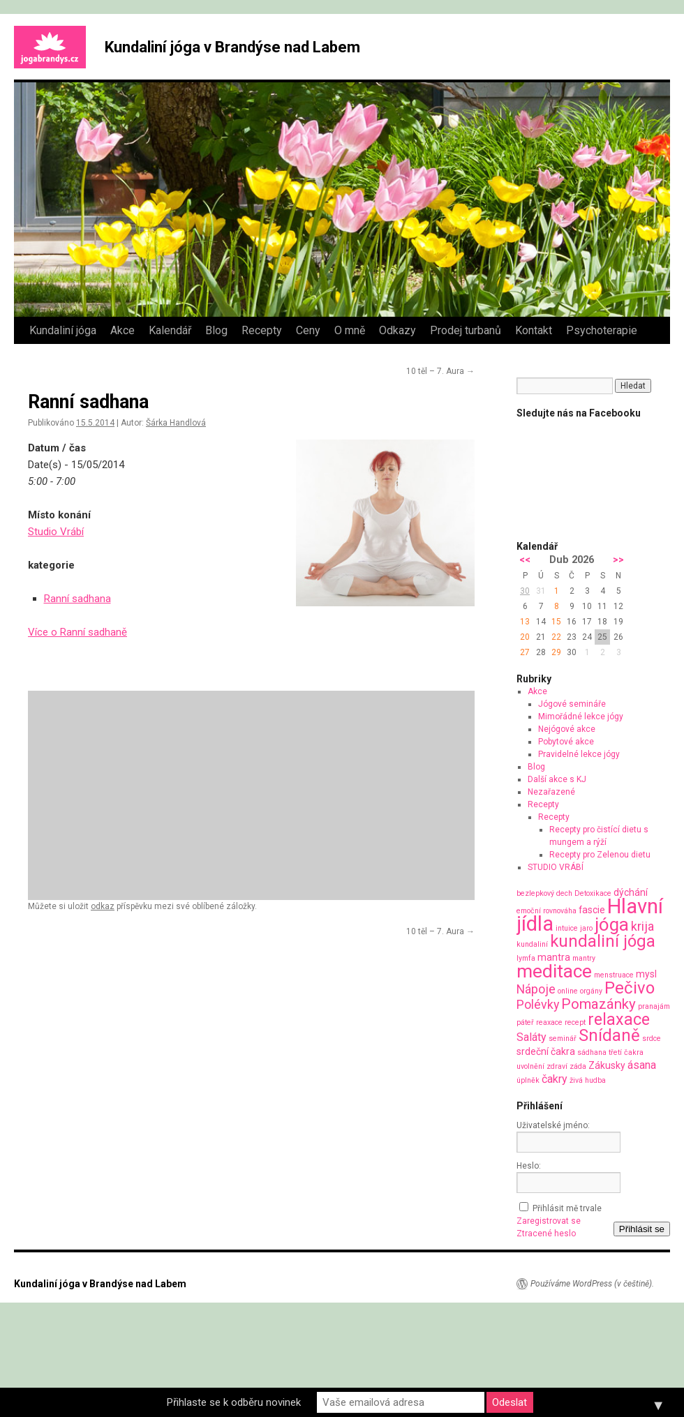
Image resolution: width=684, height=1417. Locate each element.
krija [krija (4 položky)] (642, 926)
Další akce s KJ (557, 779)
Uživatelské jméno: (553, 1125)
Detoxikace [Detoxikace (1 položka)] (592, 893)
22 (556, 637)
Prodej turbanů (465, 330)
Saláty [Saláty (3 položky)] (531, 1037)
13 (525, 622)
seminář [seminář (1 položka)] (563, 1038)
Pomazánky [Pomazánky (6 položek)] (598, 1004)
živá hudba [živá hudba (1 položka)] (588, 1080)
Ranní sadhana (77, 598)
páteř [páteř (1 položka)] (525, 1022)
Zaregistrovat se (548, 1221)
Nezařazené (551, 792)
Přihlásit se (641, 1229)
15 (556, 622)
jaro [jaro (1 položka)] (586, 928)
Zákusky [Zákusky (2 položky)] (606, 1065)
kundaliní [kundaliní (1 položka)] (532, 944)
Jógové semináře (572, 704)
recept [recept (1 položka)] (575, 1022)
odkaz (102, 906)
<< (524, 560)
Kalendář (170, 330)
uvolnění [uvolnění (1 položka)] (530, 1066)
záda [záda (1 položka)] (578, 1066)
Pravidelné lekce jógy (579, 754)
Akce (122, 330)
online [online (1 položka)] (568, 991)
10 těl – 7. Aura (440, 371)
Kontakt (533, 330)
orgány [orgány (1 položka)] (591, 991)
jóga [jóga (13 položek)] (612, 924)
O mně (349, 330)
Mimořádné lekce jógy (580, 716)
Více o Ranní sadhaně (77, 632)
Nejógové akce (566, 729)
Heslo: (528, 1166)
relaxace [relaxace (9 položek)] (619, 1019)
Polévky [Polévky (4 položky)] (537, 1004)
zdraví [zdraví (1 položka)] (557, 1066)
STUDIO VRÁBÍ (555, 867)
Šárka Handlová (176, 423)
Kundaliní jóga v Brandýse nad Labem (232, 47)
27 (525, 652)
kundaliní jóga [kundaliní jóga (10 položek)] (602, 941)
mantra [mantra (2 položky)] (553, 957)
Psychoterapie (601, 330)
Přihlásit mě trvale (567, 1208)
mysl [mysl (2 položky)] (646, 974)
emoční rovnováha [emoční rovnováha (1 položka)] (546, 910)
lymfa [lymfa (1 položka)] (525, 958)
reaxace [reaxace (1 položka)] (549, 1022)
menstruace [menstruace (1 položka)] (614, 975)
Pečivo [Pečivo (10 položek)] (629, 988)
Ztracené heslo (546, 1233)
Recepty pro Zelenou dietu (599, 855)
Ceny (308, 330)
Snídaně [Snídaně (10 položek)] (609, 1035)
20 (525, 637)
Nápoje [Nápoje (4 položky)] (536, 989)
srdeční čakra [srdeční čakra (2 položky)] (545, 1051)
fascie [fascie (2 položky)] (592, 909)
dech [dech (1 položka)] (564, 893)
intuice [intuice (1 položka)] (567, 928)
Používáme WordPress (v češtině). (592, 1284)
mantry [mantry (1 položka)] (583, 958)
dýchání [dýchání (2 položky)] (631, 892)
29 (556, 652)
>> (618, 560)
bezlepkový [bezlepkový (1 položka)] (535, 893)
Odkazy (397, 330)
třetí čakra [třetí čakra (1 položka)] (626, 1052)
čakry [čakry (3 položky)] (554, 1079)
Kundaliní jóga (62, 330)
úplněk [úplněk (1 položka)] (528, 1080)
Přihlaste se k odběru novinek (234, 1402)
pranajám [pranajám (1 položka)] (654, 1006)
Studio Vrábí (56, 531)
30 (525, 591)
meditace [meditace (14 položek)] (554, 971)
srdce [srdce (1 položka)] (651, 1038)
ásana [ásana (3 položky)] (641, 1065)
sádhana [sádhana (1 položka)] (592, 1052)
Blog (216, 330)
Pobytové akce (566, 742)
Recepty (261, 330)
